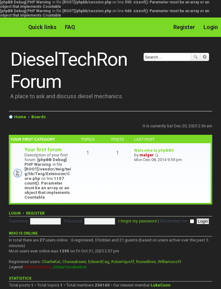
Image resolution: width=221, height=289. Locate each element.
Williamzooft (169, 261)
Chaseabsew (74, 261)
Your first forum (43, 150)
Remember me (177, 221)
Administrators (37, 267)
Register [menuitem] (184, 27)
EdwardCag (98, 261)
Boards (38, 116)
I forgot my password (137, 221)
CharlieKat (51, 261)
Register (35, 213)
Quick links (42, 27)
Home (20, 116)
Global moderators (70, 267)
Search (195, 57)
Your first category (32, 139)
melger (146, 155)
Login (15, 213)
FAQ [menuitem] (70, 27)
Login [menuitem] (210, 27)
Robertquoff (122, 261)
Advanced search (204, 57)
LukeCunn (161, 285)
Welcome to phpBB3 (154, 150)
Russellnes (146, 261)
